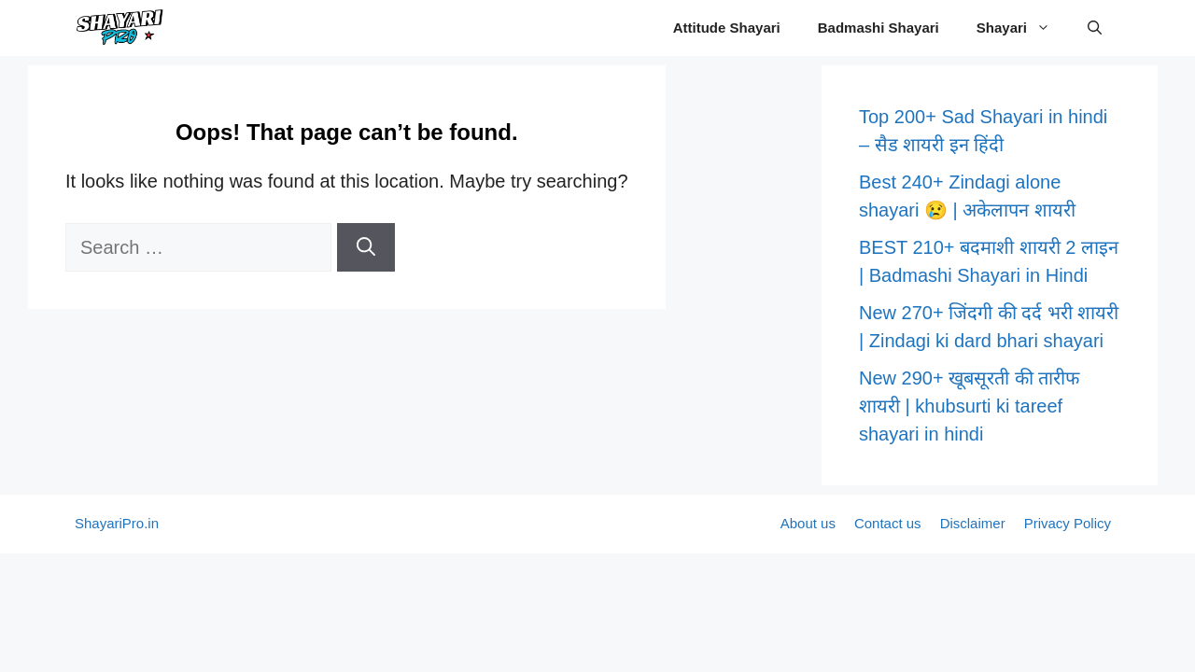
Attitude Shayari (726, 27)
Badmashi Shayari (878, 27)
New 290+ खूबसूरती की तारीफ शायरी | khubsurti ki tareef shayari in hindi (969, 406)
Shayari (1023, 28)
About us (808, 523)
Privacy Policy (1067, 523)
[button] (1094, 28)
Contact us (887, 523)
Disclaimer (972, 523)
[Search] (366, 247)
